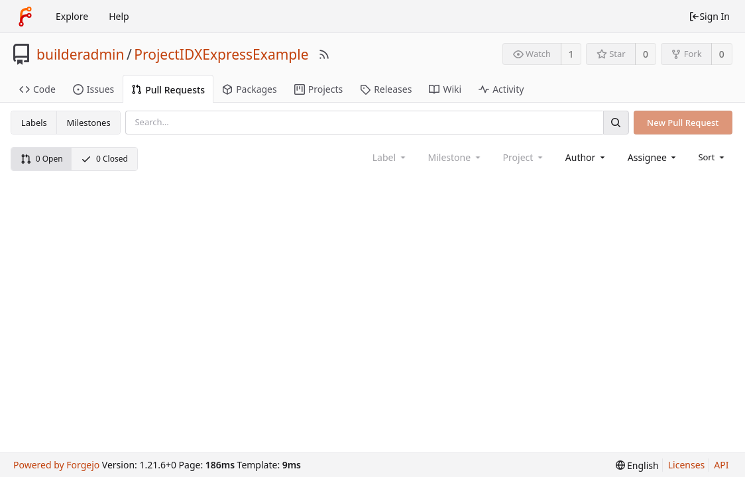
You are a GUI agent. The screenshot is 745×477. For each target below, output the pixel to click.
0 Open (42, 158)
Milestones (89, 123)
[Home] (25, 16)
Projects (318, 89)
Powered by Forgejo (56, 464)
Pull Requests (168, 89)
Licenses (686, 464)
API (721, 464)
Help (119, 16)
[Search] (615, 122)
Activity (501, 89)
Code (37, 89)
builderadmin (80, 54)
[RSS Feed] (324, 54)
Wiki (445, 89)
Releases (386, 89)
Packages (249, 89)
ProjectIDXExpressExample (221, 54)
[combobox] (586, 157)
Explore (72, 16)
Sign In (709, 16)
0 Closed (104, 158)
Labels (34, 123)
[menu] (712, 157)
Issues (93, 89)
